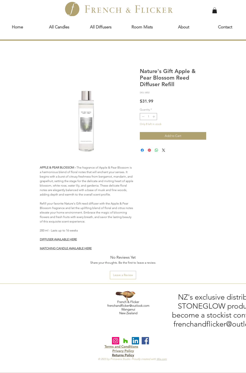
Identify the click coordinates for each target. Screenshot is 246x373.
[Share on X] (163, 150)
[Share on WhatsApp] (156, 150)
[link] (214, 10)
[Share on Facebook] (142, 150)
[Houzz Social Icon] (125, 340)
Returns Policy (123, 355)
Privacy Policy (123, 351)
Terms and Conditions (121, 346)
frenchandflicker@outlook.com (128, 305)
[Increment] (154, 116)
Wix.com (162, 359)
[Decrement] (142, 116)
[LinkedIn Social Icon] (135, 340)
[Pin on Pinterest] (149, 150)
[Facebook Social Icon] (145, 340)
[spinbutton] (148, 116)
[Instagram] (115, 340)
